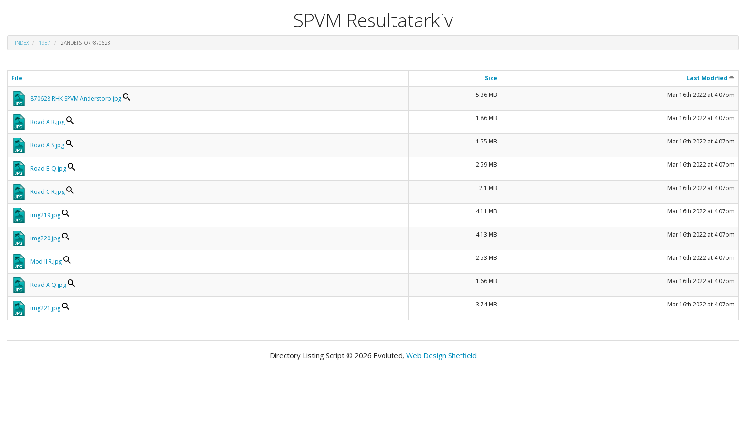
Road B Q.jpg (48, 168)
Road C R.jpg (47, 192)
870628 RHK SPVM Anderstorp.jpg (75, 99)
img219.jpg (45, 215)
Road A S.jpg (47, 145)
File (16, 78)
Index (22, 42)
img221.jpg (45, 308)
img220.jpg (45, 238)
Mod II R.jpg (46, 261)
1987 (44, 42)
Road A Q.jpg (48, 285)
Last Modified (711, 78)
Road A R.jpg (47, 122)
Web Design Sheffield (441, 355)
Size (491, 78)
